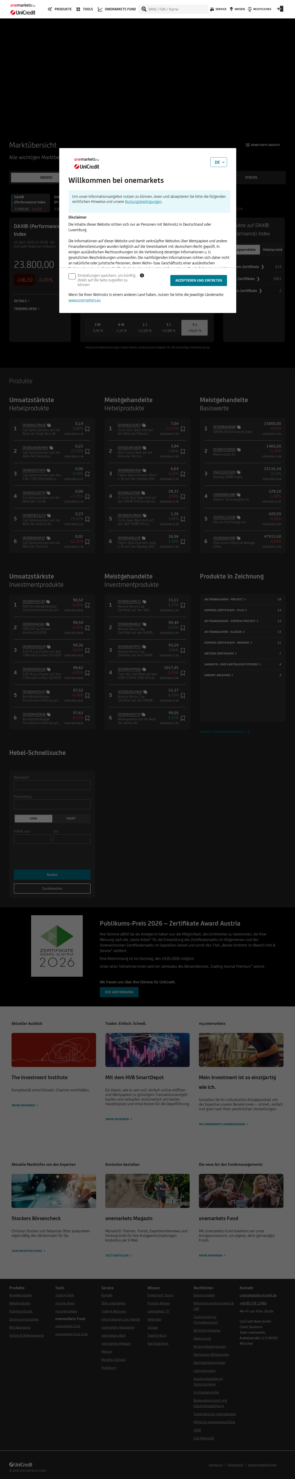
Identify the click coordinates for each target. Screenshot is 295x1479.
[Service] (217, 10)
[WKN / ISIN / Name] (178, 9)
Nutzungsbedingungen (143, 201)
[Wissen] (236, 10)
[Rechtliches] (259, 10)
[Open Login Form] (280, 10)
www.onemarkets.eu (84, 300)
